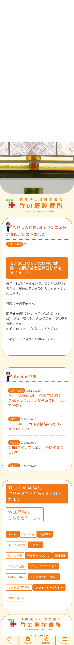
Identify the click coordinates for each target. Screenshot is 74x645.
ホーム (12, 534)
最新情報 (60, 555)
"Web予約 (28, 534)
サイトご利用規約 (19, 587)
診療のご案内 (16, 577)
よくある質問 (16, 545)
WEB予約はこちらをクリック (24, 514)
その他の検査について (44, 577)
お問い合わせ (16, 598)
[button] (65, 188)
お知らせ (14, 419)
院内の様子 (15, 555)
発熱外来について (38, 555)
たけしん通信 (14, 244)
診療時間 (45, 534)
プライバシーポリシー (49, 587)
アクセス (35, 545)
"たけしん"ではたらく (43, 566)
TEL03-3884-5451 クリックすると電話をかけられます (35, 493)
